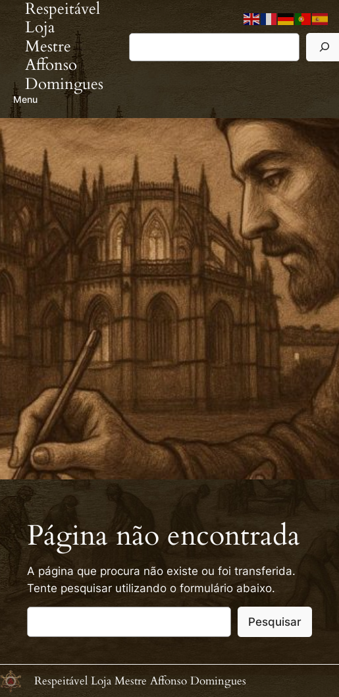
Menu (25, 99)
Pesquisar (274, 621)
